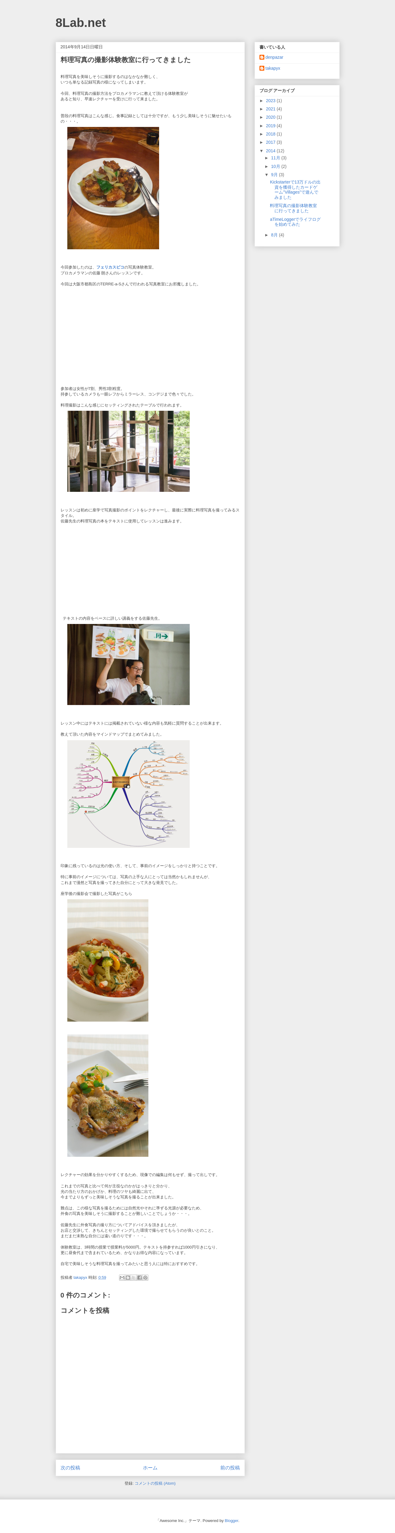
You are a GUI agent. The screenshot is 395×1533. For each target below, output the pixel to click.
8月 (275, 234)
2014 (271, 150)
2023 (271, 100)
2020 (271, 117)
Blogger (231, 1520)
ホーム (150, 1467)
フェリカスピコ (110, 267)
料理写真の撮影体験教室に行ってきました (293, 208)
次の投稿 (70, 1467)
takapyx (273, 68)
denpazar (274, 57)
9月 (275, 174)
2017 (271, 142)
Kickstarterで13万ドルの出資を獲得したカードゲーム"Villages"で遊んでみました (295, 190)
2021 (271, 108)
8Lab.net (81, 22)
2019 (271, 125)
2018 (271, 134)
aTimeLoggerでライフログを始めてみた (295, 222)
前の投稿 (230, 1467)
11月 (276, 157)
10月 (276, 166)
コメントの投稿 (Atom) (155, 1483)
